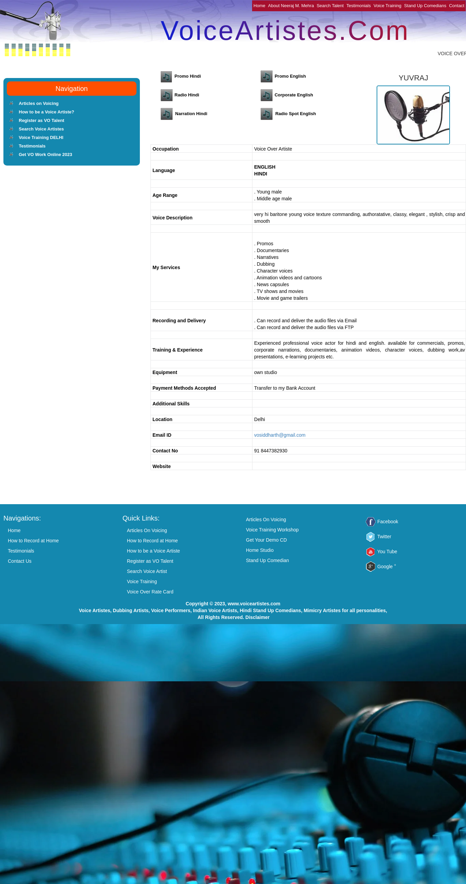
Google (386, 566)
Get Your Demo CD (266, 540)
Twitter (384, 536)
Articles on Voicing (39, 103)
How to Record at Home (33, 540)
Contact (456, 5)
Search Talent (330, 5)
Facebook (387, 521)
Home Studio (260, 550)
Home (259, 5)
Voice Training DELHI (41, 137)
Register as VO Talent (41, 120)
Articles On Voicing (147, 530)
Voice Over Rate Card (150, 591)
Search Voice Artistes (41, 128)
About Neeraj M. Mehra (291, 5)
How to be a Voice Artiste (153, 551)
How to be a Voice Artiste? (46, 111)
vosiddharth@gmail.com (279, 435)
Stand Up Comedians (425, 5)
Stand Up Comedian (267, 560)
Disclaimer (257, 617)
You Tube (387, 551)
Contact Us (19, 561)
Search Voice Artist (147, 571)
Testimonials (358, 5)
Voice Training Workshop (272, 529)
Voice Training (388, 5)
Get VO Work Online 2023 (45, 154)
